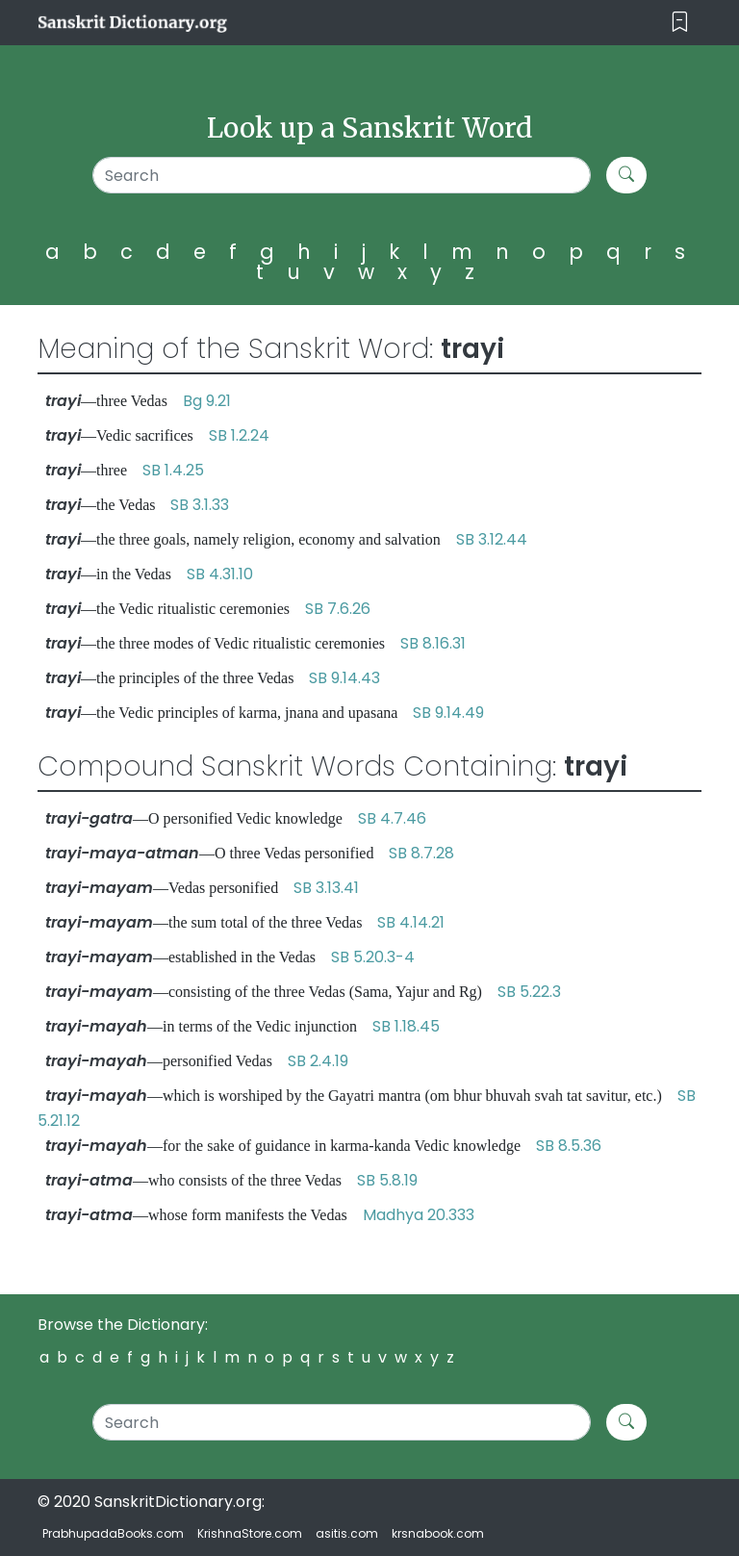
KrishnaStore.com (249, 1533)
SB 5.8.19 (387, 1180)
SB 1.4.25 (173, 470)
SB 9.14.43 (344, 678)
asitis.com (347, 1533)
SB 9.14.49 (448, 712)
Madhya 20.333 (418, 1215)
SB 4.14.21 (411, 922)
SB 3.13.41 (326, 888)
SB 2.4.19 (318, 1061)
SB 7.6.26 (337, 609)
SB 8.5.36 (568, 1146)
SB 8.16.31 (433, 643)
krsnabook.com (438, 1533)
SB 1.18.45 (406, 1026)
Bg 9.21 (207, 401)
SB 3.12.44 (491, 539)
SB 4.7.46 (392, 818)
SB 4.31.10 (220, 574)
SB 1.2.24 (239, 435)
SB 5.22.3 (529, 992)
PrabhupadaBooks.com (113, 1533)
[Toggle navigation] (679, 23)
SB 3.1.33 (199, 505)
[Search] (341, 175)
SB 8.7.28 (421, 853)
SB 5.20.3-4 (373, 957)
